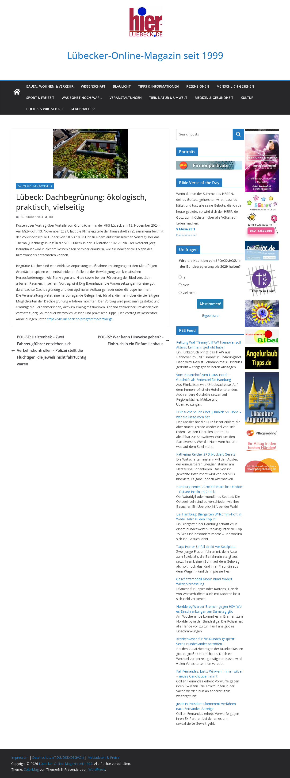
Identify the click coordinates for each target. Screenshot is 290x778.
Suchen (238, 134)
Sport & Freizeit (40, 97)
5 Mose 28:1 (185, 229)
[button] (92, 109)
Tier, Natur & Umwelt (168, 97)
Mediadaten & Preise (103, 757)
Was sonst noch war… (82, 97)
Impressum (19, 757)
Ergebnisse (210, 315)
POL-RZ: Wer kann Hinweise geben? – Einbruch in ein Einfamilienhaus (133, 340)
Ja (184, 277)
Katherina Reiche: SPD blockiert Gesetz (205, 454)
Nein (186, 285)
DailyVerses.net (186, 235)
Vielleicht (189, 292)
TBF (51, 217)
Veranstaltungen (126, 97)
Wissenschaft (93, 86)
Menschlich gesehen (235, 86)
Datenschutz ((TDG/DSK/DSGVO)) (58, 757)
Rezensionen (197, 86)
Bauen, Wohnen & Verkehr (49, 86)
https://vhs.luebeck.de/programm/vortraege (80, 319)
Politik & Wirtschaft (44, 109)
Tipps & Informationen (158, 86)
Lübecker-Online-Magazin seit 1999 (145, 55)
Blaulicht (122, 86)
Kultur (247, 97)
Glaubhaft (80, 109)
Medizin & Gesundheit (214, 97)
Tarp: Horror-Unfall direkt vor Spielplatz (205, 546)
